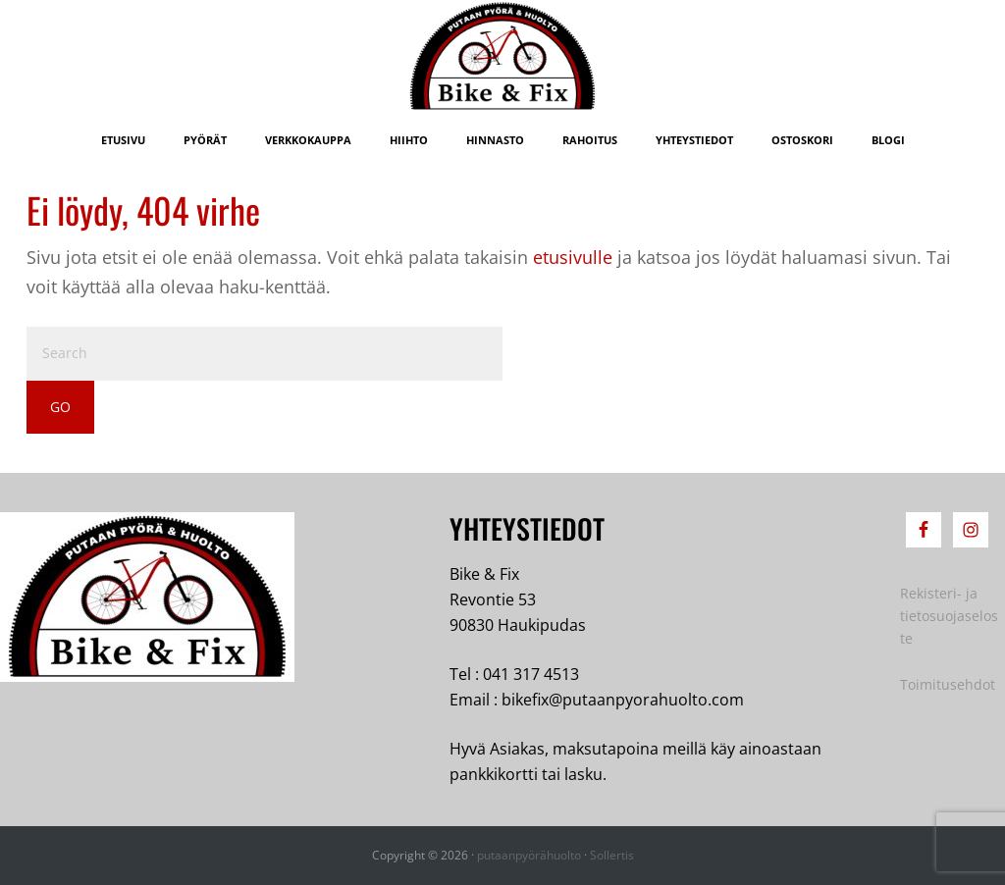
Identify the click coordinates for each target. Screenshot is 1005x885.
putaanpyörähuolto (529, 855)
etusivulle (572, 257)
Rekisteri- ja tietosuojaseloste (949, 616)
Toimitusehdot (947, 684)
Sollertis (612, 855)
